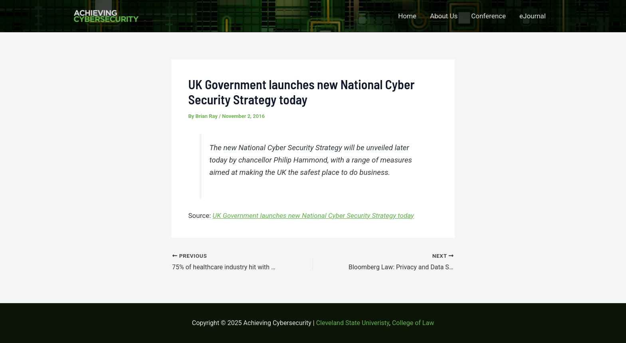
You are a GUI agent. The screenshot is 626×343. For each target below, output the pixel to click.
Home (407, 16)
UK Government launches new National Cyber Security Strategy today (313, 216)
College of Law (413, 323)
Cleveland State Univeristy (352, 323)
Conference (488, 16)
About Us (444, 16)
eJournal (532, 16)
